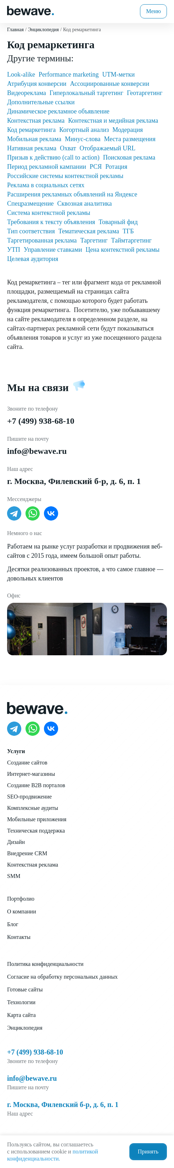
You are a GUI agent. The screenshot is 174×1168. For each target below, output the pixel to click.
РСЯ (96, 166)
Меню (153, 11)
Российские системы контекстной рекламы (65, 175)
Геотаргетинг (145, 92)
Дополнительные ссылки (41, 102)
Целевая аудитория (32, 258)
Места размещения (129, 139)
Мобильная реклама (34, 139)
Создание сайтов (27, 763)
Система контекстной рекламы (48, 212)
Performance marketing (69, 74)
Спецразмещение (30, 203)
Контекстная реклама (35, 120)
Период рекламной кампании (46, 166)
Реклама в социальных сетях (45, 185)
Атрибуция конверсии (36, 83)
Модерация (127, 129)
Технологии (21, 1002)
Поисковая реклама (129, 157)
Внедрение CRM (27, 853)
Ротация (116, 166)
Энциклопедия (25, 1028)
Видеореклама (26, 92)
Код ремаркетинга (31, 129)
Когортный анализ (84, 129)
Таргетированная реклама (42, 240)
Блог (12, 924)
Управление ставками (53, 249)
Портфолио (20, 899)
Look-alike (21, 74)
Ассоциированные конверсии (109, 83)
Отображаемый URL (108, 148)
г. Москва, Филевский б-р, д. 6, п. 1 (74, 481)
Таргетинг (93, 240)
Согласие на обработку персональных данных (62, 977)
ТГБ (128, 231)
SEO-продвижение (29, 797)
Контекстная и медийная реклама (113, 120)
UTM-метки (118, 74)
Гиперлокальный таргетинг (86, 92)
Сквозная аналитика (84, 203)
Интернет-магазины (31, 774)
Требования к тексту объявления (51, 222)
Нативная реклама (31, 148)
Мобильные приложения (36, 819)
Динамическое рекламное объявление (58, 111)
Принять (148, 1151)
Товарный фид (118, 222)
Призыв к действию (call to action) (53, 157)
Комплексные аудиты (32, 808)
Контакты (18, 937)
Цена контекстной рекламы (123, 249)
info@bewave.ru (37, 451)
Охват (68, 148)
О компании (21, 911)
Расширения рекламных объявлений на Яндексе (72, 194)
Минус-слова (82, 139)
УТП (13, 249)
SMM (13, 876)
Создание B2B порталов (36, 785)
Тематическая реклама (88, 231)
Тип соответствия (31, 231)
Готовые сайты (25, 989)
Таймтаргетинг (131, 240)
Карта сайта (21, 1015)
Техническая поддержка (36, 831)
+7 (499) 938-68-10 (40, 421)
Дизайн (16, 842)
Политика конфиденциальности (45, 964)
